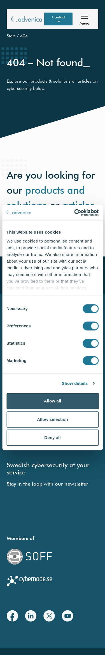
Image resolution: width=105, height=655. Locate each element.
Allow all (52, 401)
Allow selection (52, 419)
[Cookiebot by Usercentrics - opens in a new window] (75, 212)
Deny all (52, 437)
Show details (75, 383)
